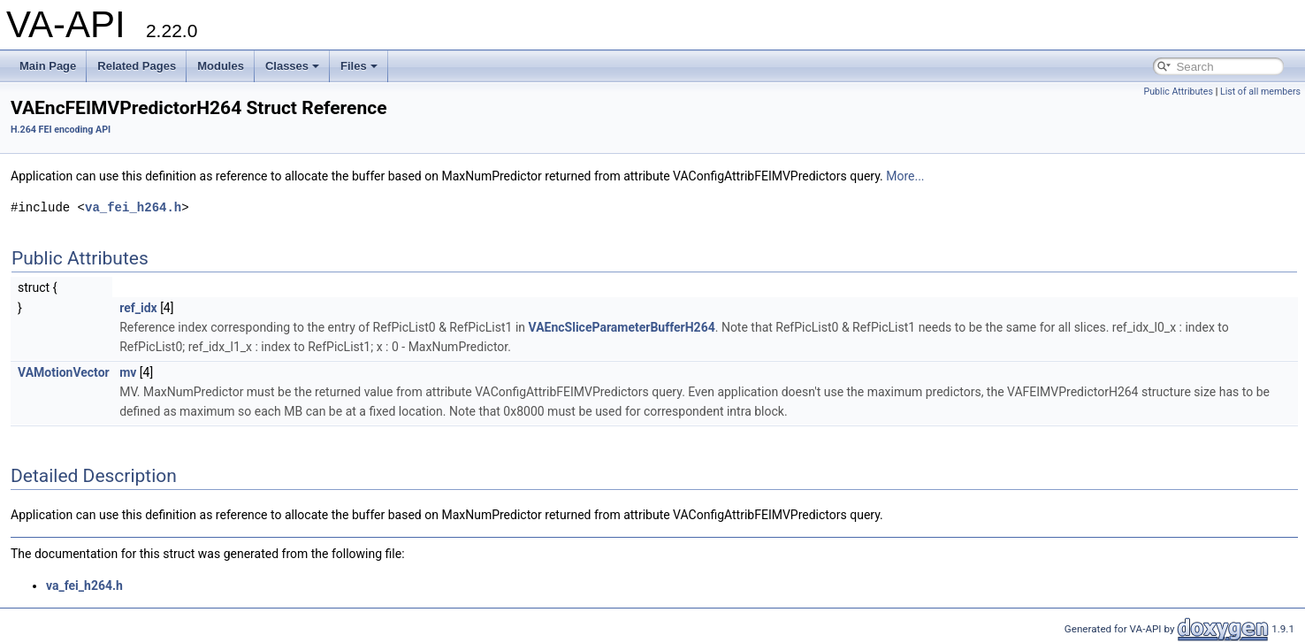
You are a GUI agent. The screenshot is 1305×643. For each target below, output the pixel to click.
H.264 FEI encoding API (61, 129)
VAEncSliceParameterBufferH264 (622, 327)
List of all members (1260, 91)
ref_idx (138, 308)
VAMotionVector (64, 372)
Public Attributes (1178, 91)
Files (359, 66)
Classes (292, 66)
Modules (220, 66)
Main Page (47, 66)
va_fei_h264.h (133, 207)
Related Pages (136, 66)
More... (905, 176)
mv (127, 372)
